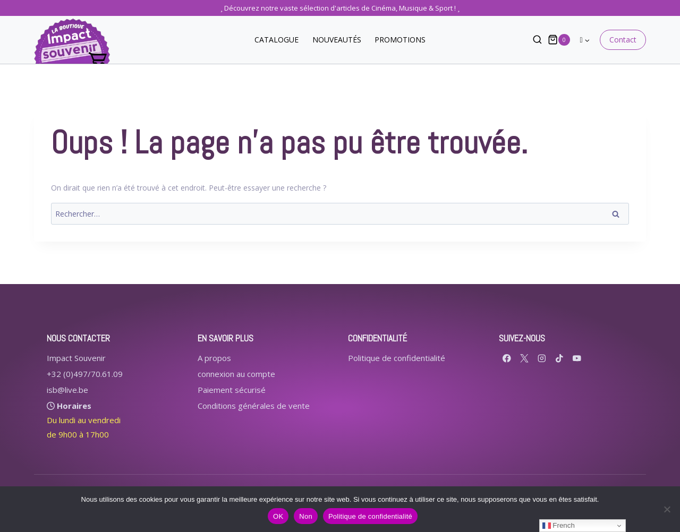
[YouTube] (577, 358)
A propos (214, 358)
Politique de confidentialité (396, 358)
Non (305, 516)
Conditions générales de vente (254, 405)
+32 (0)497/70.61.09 (85, 373)
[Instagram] (542, 358)
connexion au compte (236, 373)
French (558, 525)
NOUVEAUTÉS (336, 40)
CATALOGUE (276, 40)
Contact (622, 40)
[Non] (666, 509)
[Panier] (559, 39)
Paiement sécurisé (232, 389)
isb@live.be (67, 389)
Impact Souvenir (76, 358)
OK (278, 516)
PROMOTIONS (400, 40)
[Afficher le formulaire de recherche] (532, 40)
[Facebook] (507, 358)
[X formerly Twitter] (524, 358)
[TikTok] (559, 358)
